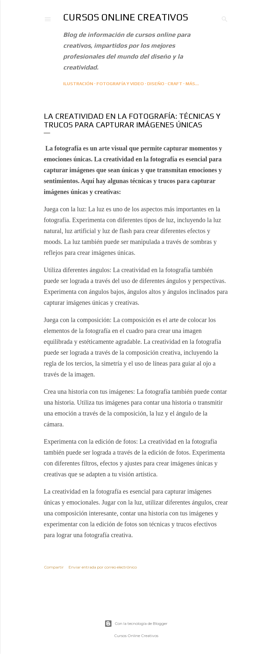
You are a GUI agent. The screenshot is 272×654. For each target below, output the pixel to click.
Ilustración (78, 83)
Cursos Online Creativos (125, 17)
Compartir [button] (54, 567)
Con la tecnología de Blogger (136, 623)
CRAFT (175, 83)
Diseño (155, 83)
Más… (192, 83)
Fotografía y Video (120, 83)
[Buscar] (224, 18)
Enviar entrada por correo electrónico (103, 567)
